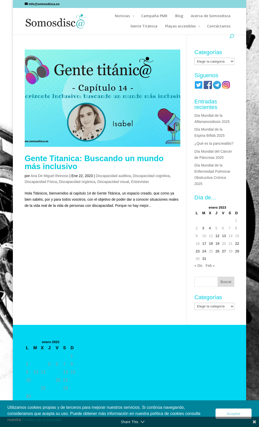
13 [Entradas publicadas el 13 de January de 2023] (224, 236)
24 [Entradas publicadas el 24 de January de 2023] (204, 251)
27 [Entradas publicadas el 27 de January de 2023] (224, 251)
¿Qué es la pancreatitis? (214, 143)
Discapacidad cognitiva (151, 176)
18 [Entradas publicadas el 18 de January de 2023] (211, 243)
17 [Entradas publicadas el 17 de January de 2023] (204, 243)
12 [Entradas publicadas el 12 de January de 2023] (217, 236)
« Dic (198, 266)
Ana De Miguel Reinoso (49, 176)
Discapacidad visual (113, 182)
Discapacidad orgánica (77, 182)
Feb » (210, 266)
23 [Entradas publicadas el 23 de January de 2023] (198, 251)
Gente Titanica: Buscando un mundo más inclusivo (94, 162)
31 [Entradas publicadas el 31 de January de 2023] (204, 259)
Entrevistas (140, 182)
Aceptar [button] (233, 414)
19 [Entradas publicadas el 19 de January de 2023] (217, 243)
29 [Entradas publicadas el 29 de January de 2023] (237, 251)
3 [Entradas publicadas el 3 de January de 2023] (203, 228)
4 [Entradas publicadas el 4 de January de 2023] (210, 228)
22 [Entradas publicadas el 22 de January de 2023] (237, 243)
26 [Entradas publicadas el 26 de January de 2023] (217, 251)
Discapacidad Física (41, 182)
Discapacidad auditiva (113, 176)
